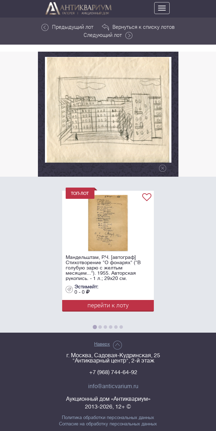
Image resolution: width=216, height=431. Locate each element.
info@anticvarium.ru (113, 386)
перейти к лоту (108, 305)
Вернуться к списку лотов (138, 27)
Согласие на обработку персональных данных (108, 424)
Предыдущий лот (67, 27)
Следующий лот (108, 35)
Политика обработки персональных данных (108, 417)
